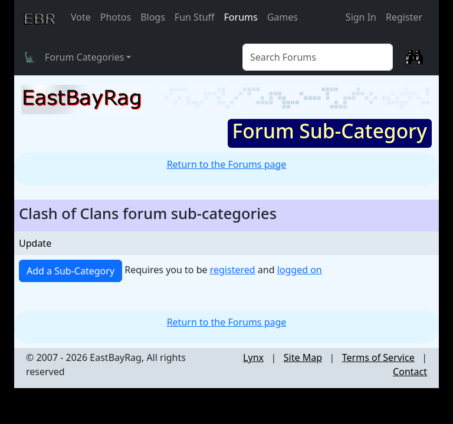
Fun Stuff (195, 17)
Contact (410, 371)
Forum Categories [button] (84, 57)
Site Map (303, 357)
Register (404, 17)
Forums (241, 17)
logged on (299, 269)
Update (35, 243)
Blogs (152, 17)
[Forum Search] (317, 57)
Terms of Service (378, 357)
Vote (81, 17)
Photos (115, 17)
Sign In (361, 17)
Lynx (253, 357)
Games (282, 17)
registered (232, 269)
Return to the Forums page (227, 164)
